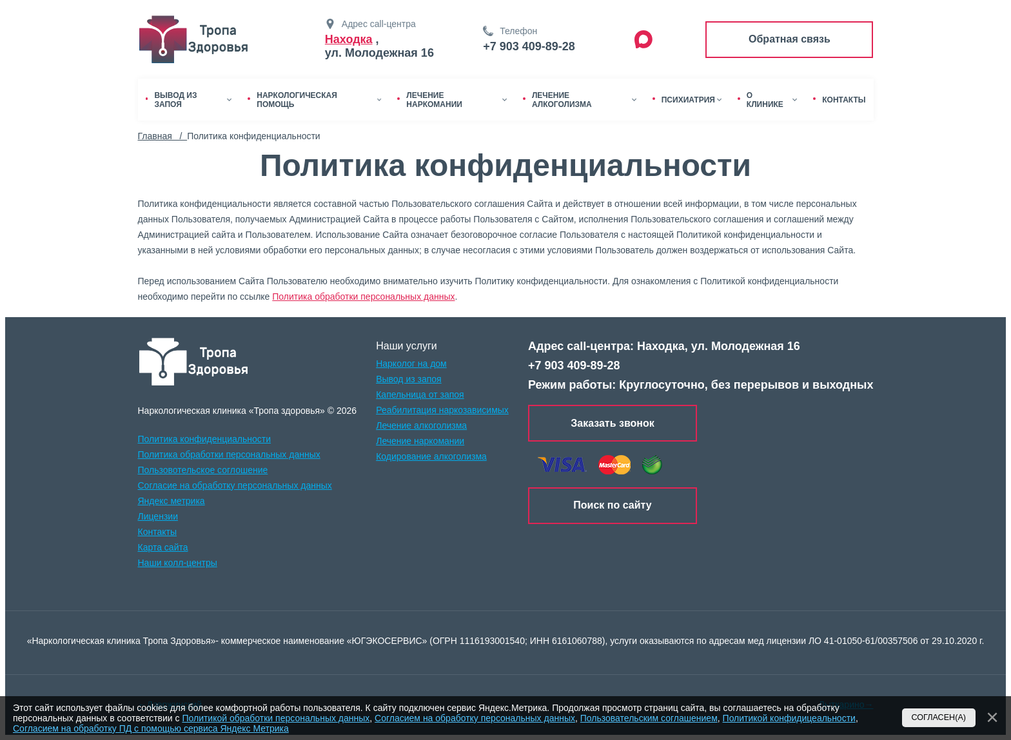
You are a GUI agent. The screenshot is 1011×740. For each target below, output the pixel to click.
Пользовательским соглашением (649, 718)
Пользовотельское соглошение (203, 470)
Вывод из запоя (409, 379)
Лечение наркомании (420, 441)
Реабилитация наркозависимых (442, 410)
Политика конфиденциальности (204, 439)
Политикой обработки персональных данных (275, 718)
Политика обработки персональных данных (363, 296)
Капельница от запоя (420, 394)
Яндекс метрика (171, 501)
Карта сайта (163, 547)
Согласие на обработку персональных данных (235, 485)
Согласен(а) (939, 717)
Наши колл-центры (177, 563)
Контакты (157, 532)
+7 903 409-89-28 (529, 46)
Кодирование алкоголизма (431, 456)
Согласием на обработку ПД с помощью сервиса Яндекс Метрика (151, 728)
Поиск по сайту (612, 505)
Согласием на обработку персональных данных (475, 718)
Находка (349, 39)
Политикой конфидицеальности (789, 718)
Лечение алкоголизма (421, 425)
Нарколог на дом (411, 363)
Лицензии (158, 516)
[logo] (194, 361)
